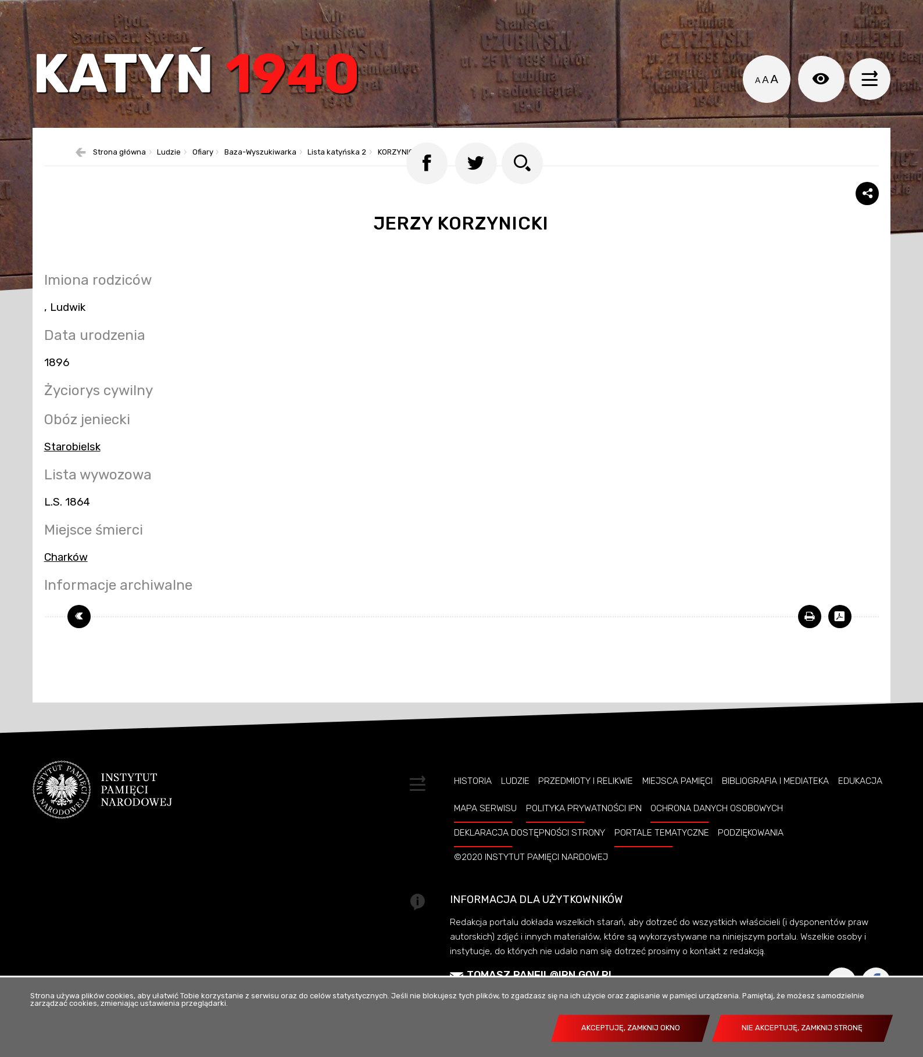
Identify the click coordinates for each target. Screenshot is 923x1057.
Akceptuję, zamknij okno (630, 1027)
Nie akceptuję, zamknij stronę (802, 1027)
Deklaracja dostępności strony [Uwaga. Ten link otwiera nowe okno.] (529, 862)
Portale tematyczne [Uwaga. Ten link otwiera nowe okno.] (661, 862)
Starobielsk (72, 476)
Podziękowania (751, 862)
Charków (66, 586)
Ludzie (515, 810)
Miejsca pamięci (677, 810)
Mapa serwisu (485, 837)
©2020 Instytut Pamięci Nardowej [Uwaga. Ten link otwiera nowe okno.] (531, 886)
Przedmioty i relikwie (585, 810)
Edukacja (860, 810)
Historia (473, 810)
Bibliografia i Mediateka (775, 810)
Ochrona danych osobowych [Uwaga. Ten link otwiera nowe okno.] (716, 837)
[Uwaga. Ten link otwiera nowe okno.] (809, 645)
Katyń (209, 84)
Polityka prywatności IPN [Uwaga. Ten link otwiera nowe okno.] (584, 837)
